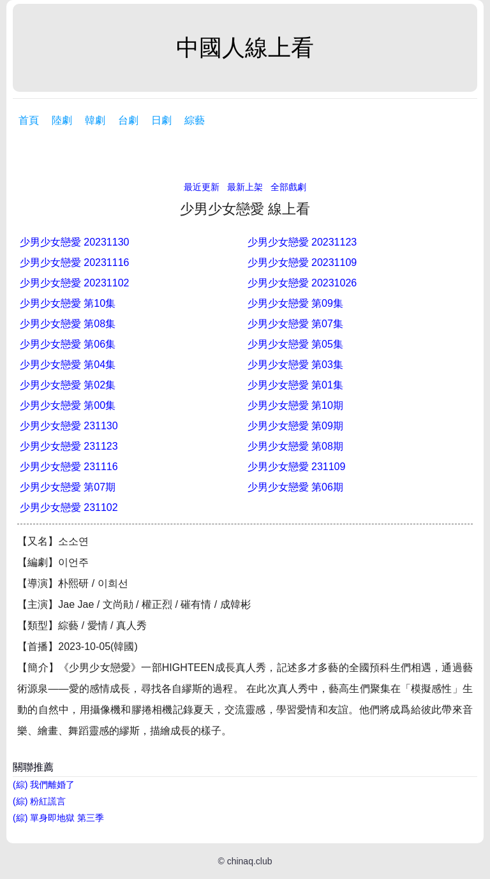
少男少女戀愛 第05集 (295, 344)
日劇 (161, 120)
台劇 (128, 120)
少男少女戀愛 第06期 (295, 487)
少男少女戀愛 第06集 (67, 344)
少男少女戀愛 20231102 (75, 282)
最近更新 (201, 187)
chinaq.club (249, 861)
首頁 (29, 120)
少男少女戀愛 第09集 (295, 303)
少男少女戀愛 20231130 (75, 242)
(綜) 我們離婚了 (44, 784)
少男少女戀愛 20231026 (302, 282)
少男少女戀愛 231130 (69, 425)
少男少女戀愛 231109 (297, 466)
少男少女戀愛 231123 (69, 446)
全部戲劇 (288, 187)
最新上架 (245, 187)
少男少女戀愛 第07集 (295, 323)
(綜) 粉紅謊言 (39, 801)
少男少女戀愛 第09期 (295, 425)
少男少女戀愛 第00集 (67, 405)
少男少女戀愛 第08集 (67, 323)
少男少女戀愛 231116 (69, 466)
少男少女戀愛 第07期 (67, 487)
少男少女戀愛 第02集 (67, 385)
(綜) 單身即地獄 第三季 (58, 818)
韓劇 (95, 120)
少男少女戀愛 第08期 (295, 446)
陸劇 (62, 120)
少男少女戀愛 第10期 (295, 405)
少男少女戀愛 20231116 (75, 262)
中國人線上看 (245, 47)
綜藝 (194, 120)
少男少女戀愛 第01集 (295, 385)
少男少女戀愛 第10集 (67, 303)
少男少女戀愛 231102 (69, 507)
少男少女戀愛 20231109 (302, 262)
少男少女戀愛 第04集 (67, 364)
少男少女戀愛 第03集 (295, 364)
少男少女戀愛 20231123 (302, 242)
